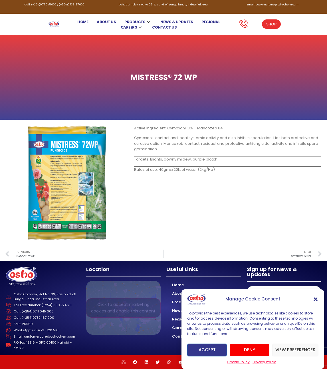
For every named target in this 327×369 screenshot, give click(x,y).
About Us (106, 22)
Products (137, 22)
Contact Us (164, 27)
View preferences (295, 350)
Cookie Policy (238, 362)
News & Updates (176, 22)
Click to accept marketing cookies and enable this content (123, 308)
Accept (207, 350)
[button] (315, 299)
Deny (249, 350)
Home (82, 22)
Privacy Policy (264, 362)
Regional (210, 22)
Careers (131, 27)
